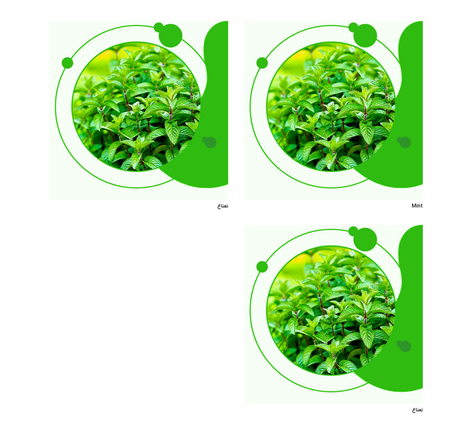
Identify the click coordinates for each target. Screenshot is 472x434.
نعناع (222, 206)
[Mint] (333, 25)
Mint (417, 206)
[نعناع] (138, 25)
